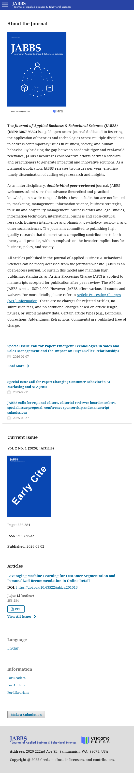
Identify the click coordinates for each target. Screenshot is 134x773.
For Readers (16, 678)
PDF (17, 609)
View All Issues (19, 616)
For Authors (16, 685)
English (13, 648)
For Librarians (18, 692)
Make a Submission (26, 714)
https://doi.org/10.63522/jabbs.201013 (47, 587)
